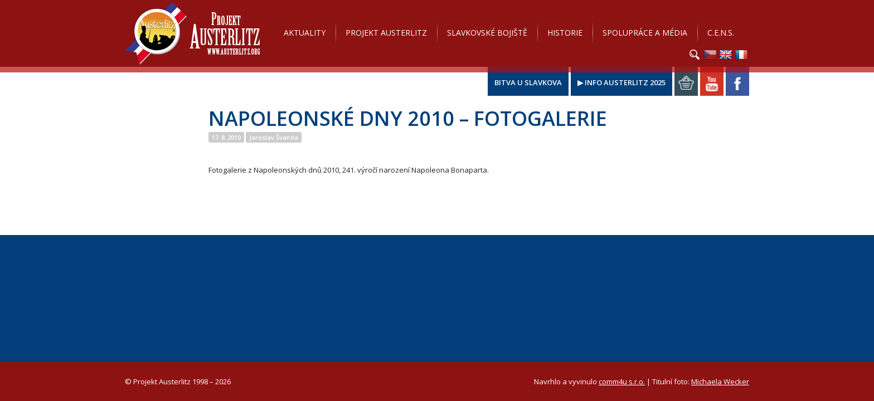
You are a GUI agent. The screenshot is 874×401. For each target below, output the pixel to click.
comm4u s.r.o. (622, 381)
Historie (564, 32)
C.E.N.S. (720, 32)
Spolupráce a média (645, 32)
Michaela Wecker (720, 381)
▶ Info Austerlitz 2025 (621, 82)
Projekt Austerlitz (192, 33)
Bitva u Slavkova (528, 82)
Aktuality (305, 32)
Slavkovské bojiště (487, 32)
